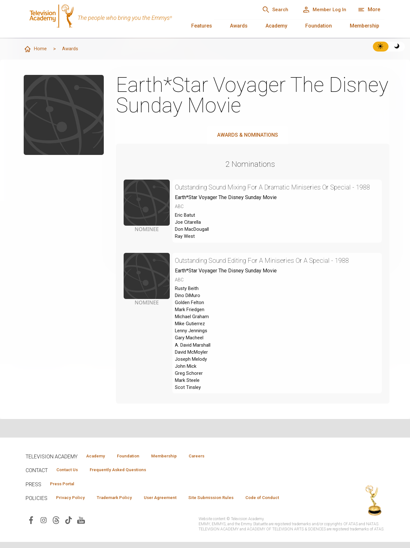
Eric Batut (185, 226)
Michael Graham (192, 332)
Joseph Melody (192, 378)
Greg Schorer (189, 394)
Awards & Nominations (247, 135)
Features (201, 26)
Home (35, 49)
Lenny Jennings (192, 347)
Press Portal (65, 489)
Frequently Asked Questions (124, 474)
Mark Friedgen (191, 324)
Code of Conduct (284, 503)
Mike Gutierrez (191, 340)
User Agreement (172, 503)
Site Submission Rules (227, 503)
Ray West (185, 249)
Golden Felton (190, 317)
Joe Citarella (189, 233)
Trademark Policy (121, 503)
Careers (211, 460)
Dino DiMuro (189, 309)
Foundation (318, 26)
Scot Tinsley (189, 409)
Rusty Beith (188, 301)
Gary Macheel (190, 355)
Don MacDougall (193, 241)
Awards (239, 26)
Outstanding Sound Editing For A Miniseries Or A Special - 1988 (272, 273)
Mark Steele (188, 401)
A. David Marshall (194, 363)
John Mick (186, 386)
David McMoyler (193, 370)
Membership (364, 26)
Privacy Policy (72, 503)
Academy (276, 26)
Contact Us (69, 474)
